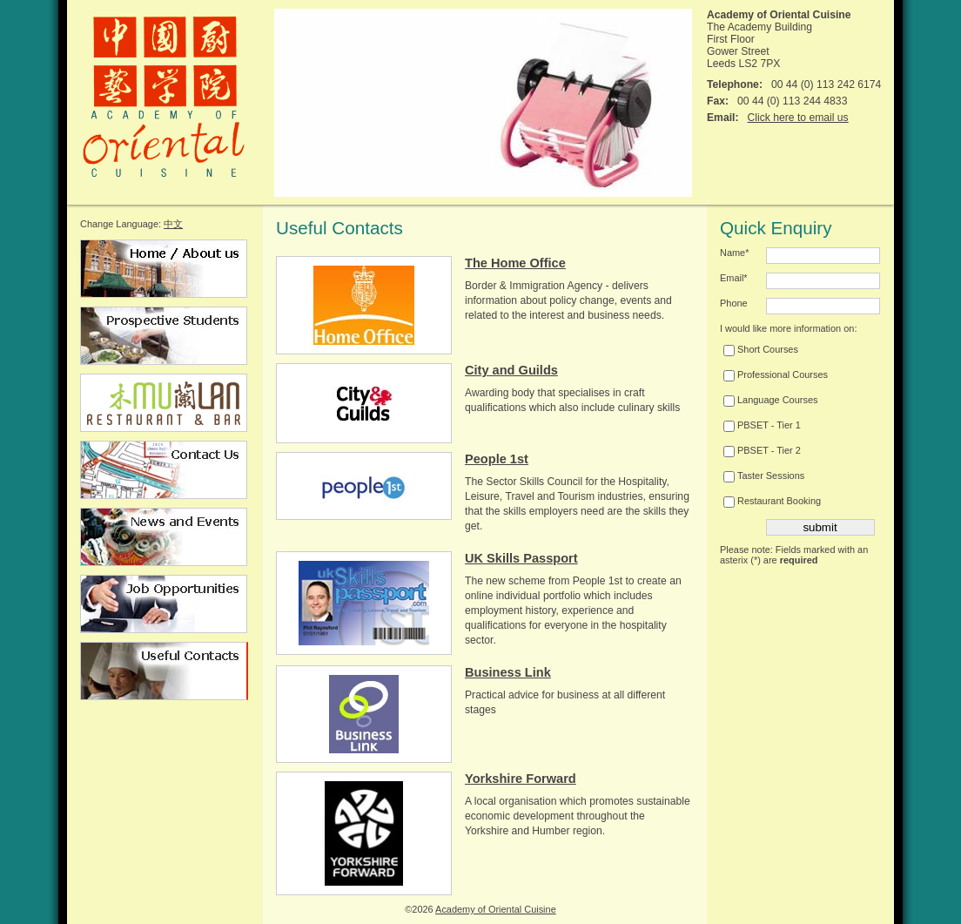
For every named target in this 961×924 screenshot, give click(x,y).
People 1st (496, 459)
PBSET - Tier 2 (762, 450)
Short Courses (760, 349)
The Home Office (515, 263)
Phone (734, 303)
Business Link (508, 672)
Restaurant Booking (772, 501)
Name (734, 252)
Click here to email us (797, 117)
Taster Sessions (763, 475)
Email (734, 278)
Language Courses (770, 400)
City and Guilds (511, 370)
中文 (173, 224)
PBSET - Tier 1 (762, 425)
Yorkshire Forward (520, 779)
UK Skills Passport (521, 558)
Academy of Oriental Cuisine (495, 909)
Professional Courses (775, 374)
